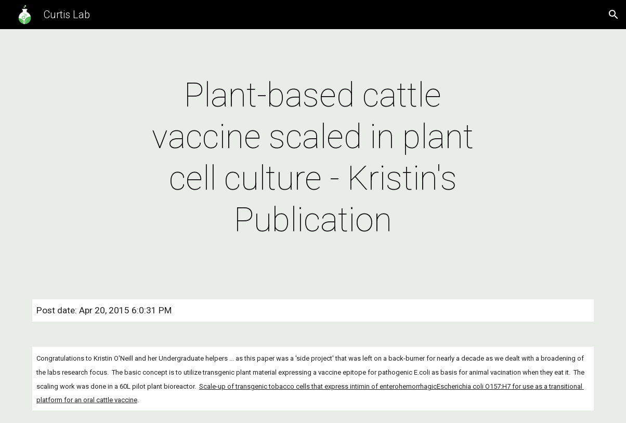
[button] (613, 14)
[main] (313, 158)
